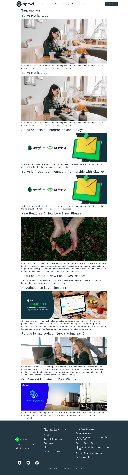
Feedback (48, 443)
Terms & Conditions (53, 439)
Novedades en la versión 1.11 (43, 287)
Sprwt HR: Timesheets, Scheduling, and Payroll (92, 438)
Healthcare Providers (81, 4)
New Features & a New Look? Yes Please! (53, 276)
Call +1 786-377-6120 (25, 444)
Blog (46, 447)
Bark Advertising (83, 457)
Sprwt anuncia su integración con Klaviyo (52, 130)
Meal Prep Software (85, 429)
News (46, 435)
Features (44, 4)
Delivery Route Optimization (89, 453)
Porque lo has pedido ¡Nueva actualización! (54, 333)
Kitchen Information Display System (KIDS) (92, 448)
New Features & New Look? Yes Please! (51, 213)
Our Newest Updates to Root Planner (49, 379)
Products (55, 4)
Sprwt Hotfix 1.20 (34, 72)
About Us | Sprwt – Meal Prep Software (55, 430)
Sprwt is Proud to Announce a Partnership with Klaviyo (62, 171)
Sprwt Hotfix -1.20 (35, 15)
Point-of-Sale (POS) (85, 443)
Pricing (66, 4)
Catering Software (84, 433)
